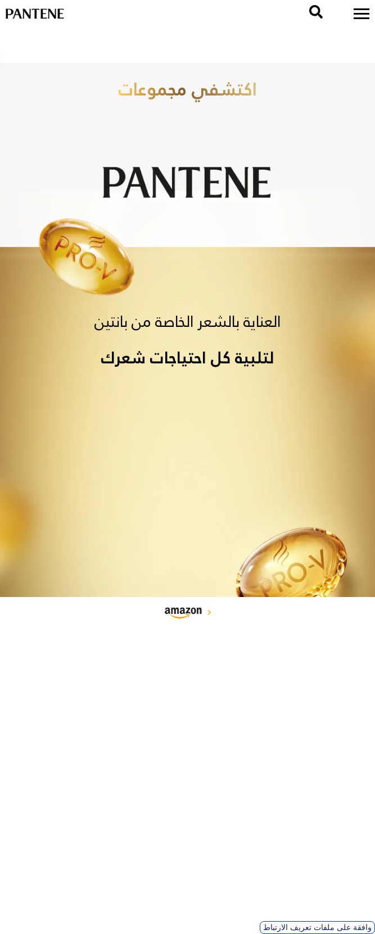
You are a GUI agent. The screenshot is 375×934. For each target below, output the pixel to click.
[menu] (361, 13)
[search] (316, 12)
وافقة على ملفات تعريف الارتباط (317, 927)
